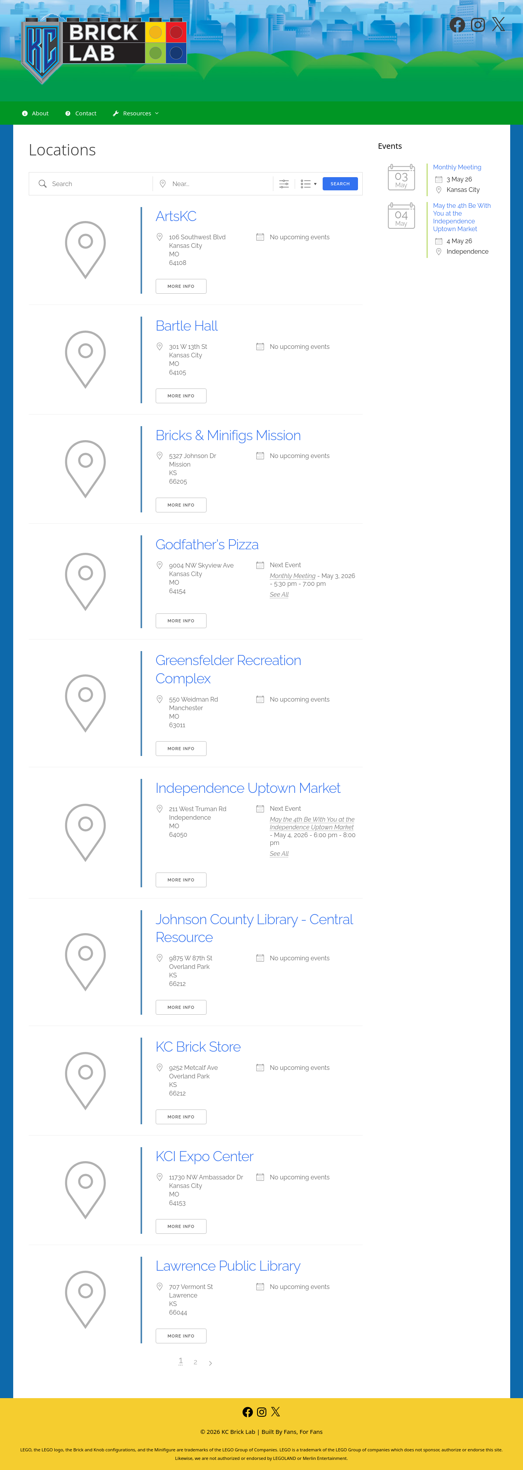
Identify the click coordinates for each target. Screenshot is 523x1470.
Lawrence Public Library (228, 1266)
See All (279, 594)
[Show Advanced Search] (284, 184)
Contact (80, 113)
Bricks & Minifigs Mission (228, 435)
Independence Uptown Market (248, 788)
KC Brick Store (198, 1046)
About (35, 113)
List (306, 184)
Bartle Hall (187, 325)
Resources (139, 113)
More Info (181, 286)
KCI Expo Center (205, 1156)
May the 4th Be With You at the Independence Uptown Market (312, 823)
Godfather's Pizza (207, 544)
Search (340, 183)
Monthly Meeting (293, 576)
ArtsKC (176, 216)
